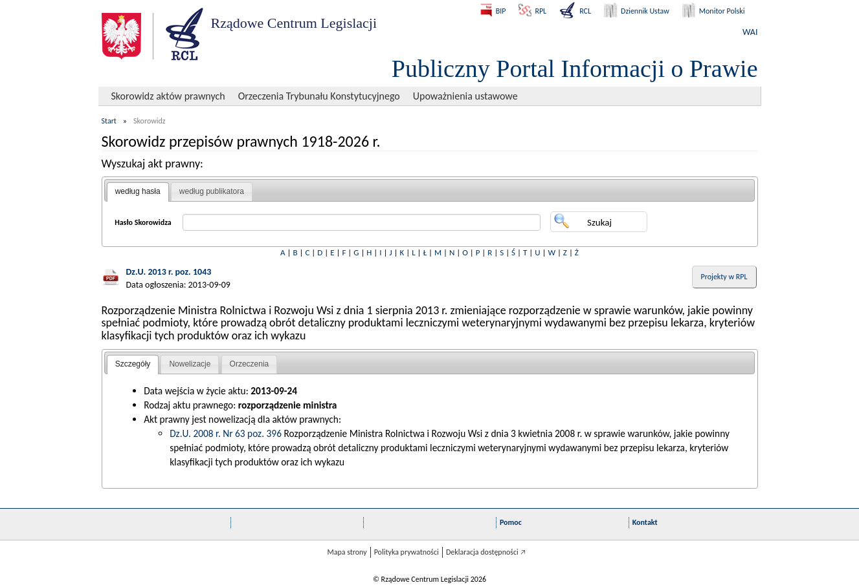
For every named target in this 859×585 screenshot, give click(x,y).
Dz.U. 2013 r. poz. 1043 (169, 271)
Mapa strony (346, 552)
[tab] (138, 192)
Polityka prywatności (406, 552)
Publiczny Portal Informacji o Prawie (575, 68)
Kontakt (645, 522)
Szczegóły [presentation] (133, 363)
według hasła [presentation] (138, 191)
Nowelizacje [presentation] (189, 363)
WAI (749, 32)
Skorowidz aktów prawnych (168, 96)
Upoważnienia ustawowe (465, 96)
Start (109, 120)
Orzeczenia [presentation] (249, 363)
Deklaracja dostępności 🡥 (486, 552)
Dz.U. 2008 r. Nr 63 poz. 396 (226, 433)
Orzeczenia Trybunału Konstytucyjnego (319, 96)
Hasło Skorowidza (143, 222)
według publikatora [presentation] (211, 191)
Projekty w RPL (724, 276)
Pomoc (511, 522)
